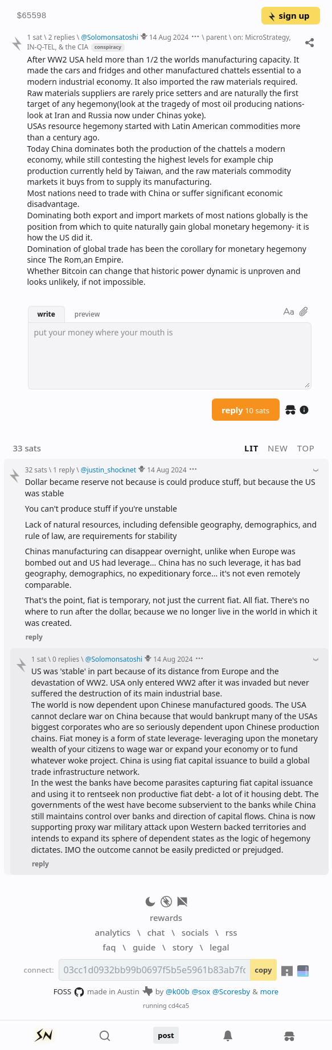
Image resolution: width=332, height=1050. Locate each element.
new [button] (278, 448)
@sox (201, 991)
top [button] (306, 448)
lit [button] (251, 448)
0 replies (65, 658)
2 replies (61, 36)
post (166, 1035)
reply (245, 410)
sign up (288, 15)
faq (109, 947)
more (269, 991)
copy (263, 970)
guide (144, 947)
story (183, 947)
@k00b (178, 991)
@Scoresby (231, 991)
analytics (112, 932)
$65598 (32, 16)
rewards (166, 917)
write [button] (46, 313)
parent (216, 36)
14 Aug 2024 (168, 36)
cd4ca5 (179, 1005)
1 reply (64, 469)
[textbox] (170, 356)
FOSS (69, 992)
